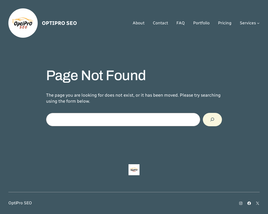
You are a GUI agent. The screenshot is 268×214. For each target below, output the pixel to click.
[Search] (212, 119)
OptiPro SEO (59, 23)
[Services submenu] (258, 23)
